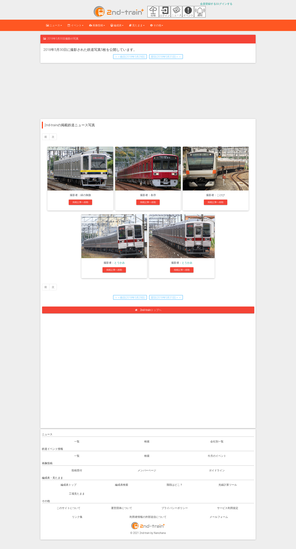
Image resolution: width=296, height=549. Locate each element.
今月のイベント (217, 455)
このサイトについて (68, 508)
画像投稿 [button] (97, 25)
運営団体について (121, 508)
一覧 (76, 441)
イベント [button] (75, 25)
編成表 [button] (117, 25)
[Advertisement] (148, 90)
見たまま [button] (137, 25)
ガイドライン (217, 470)
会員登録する (208, 3)
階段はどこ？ (175, 484)
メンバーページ (147, 470)
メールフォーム (219, 516)
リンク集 (77, 516)
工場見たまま (77, 493)
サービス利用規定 (227, 508)
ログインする (224, 3)
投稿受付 (77, 470)
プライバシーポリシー (174, 508)
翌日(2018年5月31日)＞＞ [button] (166, 56)
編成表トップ (68, 484)
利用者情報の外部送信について (148, 516)
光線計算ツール (227, 484)
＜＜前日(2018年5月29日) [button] (130, 56)
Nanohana (160, 532)
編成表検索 (121, 484)
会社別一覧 (217, 441)
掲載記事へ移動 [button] (80, 202)
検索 (147, 441)
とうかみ (119, 262)
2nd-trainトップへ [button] (149, 309)
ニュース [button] (54, 25)
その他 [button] (156, 25)
